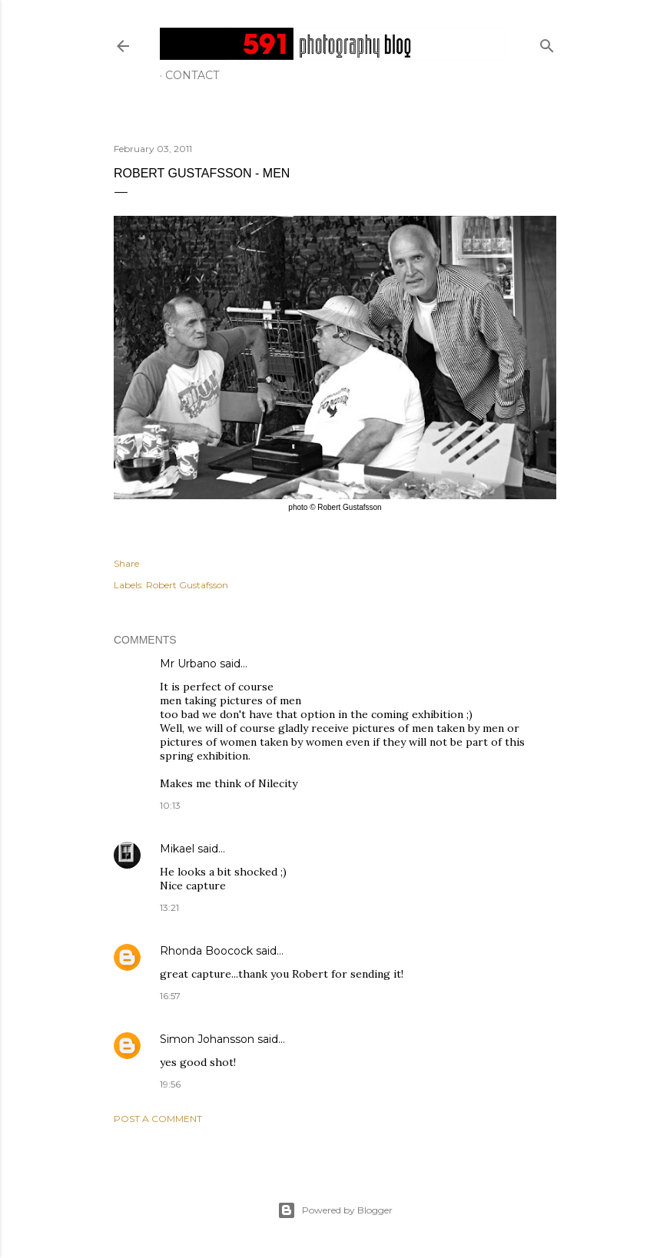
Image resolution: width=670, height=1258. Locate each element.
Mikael (177, 849)
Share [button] (126, 563)
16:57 (170, 995)
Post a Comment (158, 1118)
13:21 (169, 907)
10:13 (170, 805)
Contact (192, 75)
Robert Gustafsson (187, 585)
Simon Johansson (207, 1039)
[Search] (547, 43)
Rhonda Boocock (206, 951)
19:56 (170, 1084)
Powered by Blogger (335, 1210)
